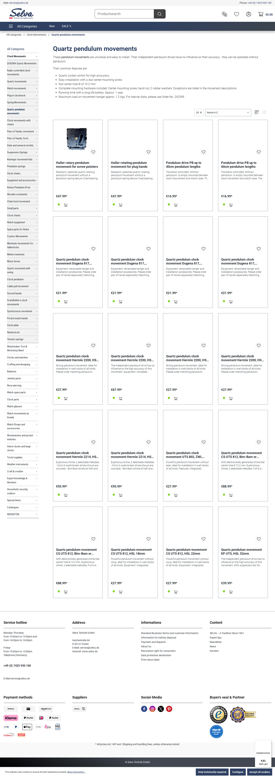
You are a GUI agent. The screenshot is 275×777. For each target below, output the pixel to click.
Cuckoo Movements (17, 236)
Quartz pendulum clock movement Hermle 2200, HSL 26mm (242, 358)
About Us (146, 646)
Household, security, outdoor (17, 491)
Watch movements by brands (18, 415)
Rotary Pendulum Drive (18, 187)
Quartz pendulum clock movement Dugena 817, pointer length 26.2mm (238, 261)
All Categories (15, 49)
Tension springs (15, 339)
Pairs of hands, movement (20, 131)
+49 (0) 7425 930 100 (259, 2)
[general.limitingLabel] (198, 112)
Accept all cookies (259, 772)
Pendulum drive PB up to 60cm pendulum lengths (238, 164)
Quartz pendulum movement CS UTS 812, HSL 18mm (131, 551)
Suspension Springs (17, 152)
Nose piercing (14, 385)
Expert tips (215, 637)
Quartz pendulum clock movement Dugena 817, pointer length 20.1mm (183, 261)
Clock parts (13, 399)
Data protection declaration (156, 655)
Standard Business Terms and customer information (169, 633)
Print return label (150, 659)
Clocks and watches (17, 357)
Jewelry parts (14, 378)
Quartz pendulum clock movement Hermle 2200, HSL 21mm (187, 358)
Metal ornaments (15, 254)
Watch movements (16, 88)
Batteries (11, 371)
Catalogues (13, 507)
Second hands (14, 293)
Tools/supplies (15, 457)
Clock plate (13, 325)
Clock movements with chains (18, 122)
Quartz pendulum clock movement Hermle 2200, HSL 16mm (77, 358)
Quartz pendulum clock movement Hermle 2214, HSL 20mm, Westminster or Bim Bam (132, 455)
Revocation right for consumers (158, 650)
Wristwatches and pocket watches (20, 437)
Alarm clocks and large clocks (19, 448)
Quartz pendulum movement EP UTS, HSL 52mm (241, 551)
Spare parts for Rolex (18, 229)
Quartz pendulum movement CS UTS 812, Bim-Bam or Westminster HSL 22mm (76, 552)
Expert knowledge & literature (17, 480)
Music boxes (13, 261)
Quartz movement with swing (18, 270)
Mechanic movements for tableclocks (20, 245)
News (213, 646)
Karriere (214, 650)
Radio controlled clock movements (18, 72)
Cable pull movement (17, 286)
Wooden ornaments (17, 194)
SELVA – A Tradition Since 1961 (227, 633)
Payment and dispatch (153, 642)
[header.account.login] (248, 13)
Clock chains (13, 173)
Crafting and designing (18, 364)
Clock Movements (16, 56)
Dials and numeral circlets (20, 145)
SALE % (66, 26)
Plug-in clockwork (16, 95)
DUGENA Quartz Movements (21, 63)
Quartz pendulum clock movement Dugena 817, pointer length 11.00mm (73, 261)
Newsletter (216, 642)
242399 (179, 96)
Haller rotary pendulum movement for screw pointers (77, 164)
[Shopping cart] (264, 13)
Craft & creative (15, 471)
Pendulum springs (16, 166)
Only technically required (212, 772)
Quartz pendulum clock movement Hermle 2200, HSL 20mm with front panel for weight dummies (132, 358)
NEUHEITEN (13, 514)
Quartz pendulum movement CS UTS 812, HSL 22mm (186, 551)
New (52, 26)
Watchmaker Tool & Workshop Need (17, 348)
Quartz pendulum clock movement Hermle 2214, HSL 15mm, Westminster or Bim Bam (77, 455)
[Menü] (269, 742)
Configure (237, 772)
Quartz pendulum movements (16, 111)
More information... (76, 772)
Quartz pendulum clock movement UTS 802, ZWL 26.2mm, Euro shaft (184, 455)
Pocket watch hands (17, 318)
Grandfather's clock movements (17, 302)
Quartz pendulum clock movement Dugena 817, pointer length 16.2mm (128, 261)
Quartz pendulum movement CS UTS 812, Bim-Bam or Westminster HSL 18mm (241, 455)
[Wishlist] (236, 13)
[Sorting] (228, 112)
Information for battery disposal (158, 637)
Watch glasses (14, 406)
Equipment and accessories (21, 180)
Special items (14, 500)
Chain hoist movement (18, 201)
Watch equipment (16, 222)
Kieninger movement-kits (19, 159)
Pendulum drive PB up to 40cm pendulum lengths (183, 164)
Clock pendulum (15, 279)
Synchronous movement (19, 311)
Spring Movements (16, 102)
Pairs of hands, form (17, 138)
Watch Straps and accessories (16, 426)
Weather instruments (17, 464)
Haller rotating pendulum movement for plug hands (129, 164)
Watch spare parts (16, 392)
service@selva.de (18, 2)
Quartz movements (17, 81)
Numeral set (13, 332)
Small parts (13, 208)
